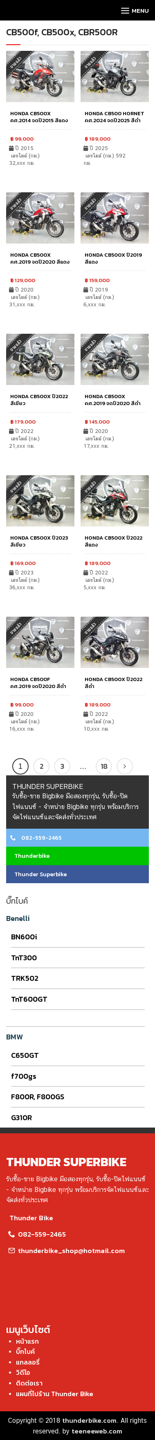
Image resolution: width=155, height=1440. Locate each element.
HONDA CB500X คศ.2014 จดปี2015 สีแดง (39, 116)
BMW (14, 1036)
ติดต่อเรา (29, 1383)
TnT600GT (29, 999)
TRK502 (24, 978)
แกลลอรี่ (28, 1362)
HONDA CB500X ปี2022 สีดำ (113, 682)
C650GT (25, 1055)
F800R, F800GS (37, 1096)
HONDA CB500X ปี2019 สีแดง (113, 258)
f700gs (23, 1076)
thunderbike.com (89, 1420)
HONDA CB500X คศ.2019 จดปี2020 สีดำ (113, 399)
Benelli (18, 918)
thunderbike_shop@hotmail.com (65, 1250)
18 (104, 766)
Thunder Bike (29, 1217)
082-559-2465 (36, 838)
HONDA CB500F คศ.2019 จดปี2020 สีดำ (38, 682)
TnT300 (24, 957)
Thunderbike (29, 856)
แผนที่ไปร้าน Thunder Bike (54, 1394)
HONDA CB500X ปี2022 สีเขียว (39, 399)
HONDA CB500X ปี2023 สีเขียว (39, 541)
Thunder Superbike (38, 874)
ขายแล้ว (90, 62)
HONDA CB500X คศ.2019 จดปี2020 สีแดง (40, 258)
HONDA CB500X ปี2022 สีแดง (113, 541)
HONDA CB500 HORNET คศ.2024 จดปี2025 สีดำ (114, 116)
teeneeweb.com (97, 1431)
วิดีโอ (23, 1372)
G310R (21, 1117)
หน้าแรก (27, 1341)
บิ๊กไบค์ (25, 1351)
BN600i (24, 936)
